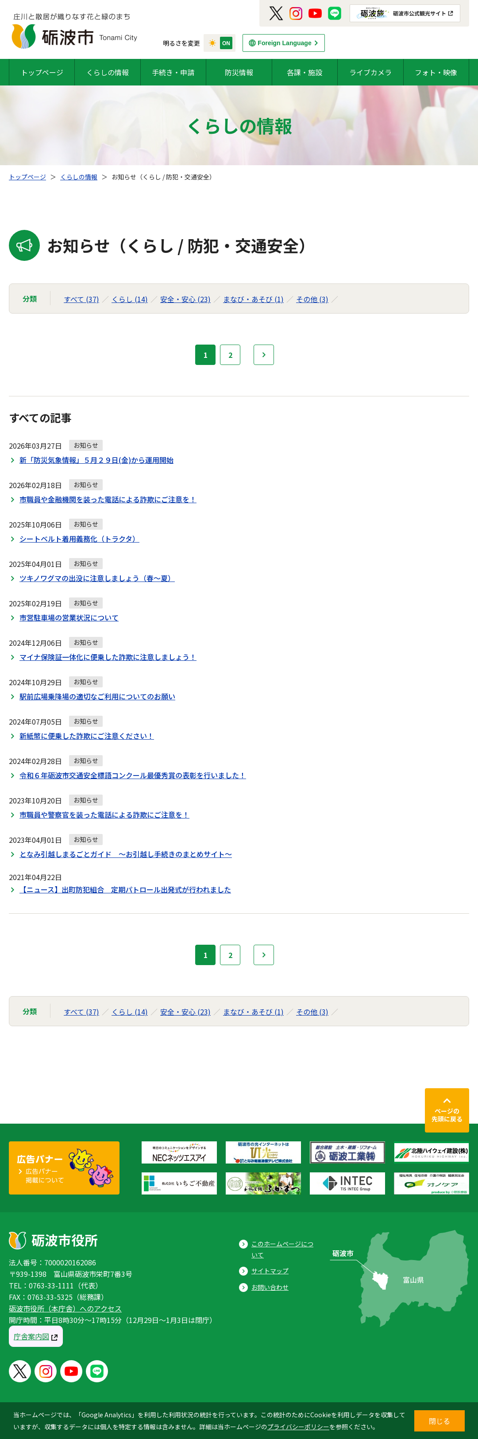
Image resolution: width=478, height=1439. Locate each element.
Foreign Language (284, 43)
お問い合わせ (270, 1287)
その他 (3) (312, 299)
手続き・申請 (173, 72)
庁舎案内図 (31, 1336)
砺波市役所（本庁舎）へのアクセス (65, 1308)
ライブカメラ (370, 72)
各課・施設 (304, 72)
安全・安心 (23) (185, 299)
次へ (264, 355)
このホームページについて (282, 1249)
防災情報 (239, 72)
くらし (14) (130, 299)
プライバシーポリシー (298, 1426)
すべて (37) (81, 299)
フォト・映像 (436, 72)
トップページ (42, 72)
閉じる (439, 1421)
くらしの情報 (107, 72)
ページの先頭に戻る (447, 1114)
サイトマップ (270, 1270)
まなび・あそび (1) (253, 299)
